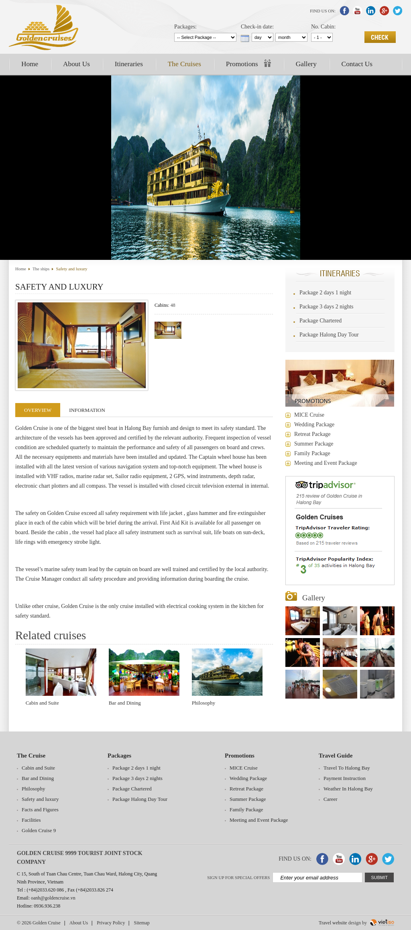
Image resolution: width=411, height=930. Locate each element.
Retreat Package (312, 434)
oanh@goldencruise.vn (53, 898)
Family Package (312, 453)
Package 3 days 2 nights (326, 307)
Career (331, 799)
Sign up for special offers (238, 877)
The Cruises (184, 64)
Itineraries (129, 64)
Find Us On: (323, 10)
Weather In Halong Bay (348, 789)
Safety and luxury (71, 268)
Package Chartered (320, 321)
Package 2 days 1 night (325, 293)
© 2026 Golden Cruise (39, 923)
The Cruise (31, 755)
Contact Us (357, 64)
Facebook (344, 11)
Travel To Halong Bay (347, 768)
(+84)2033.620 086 (45, 890)
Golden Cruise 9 (39, 830)
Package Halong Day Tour (329, 335)
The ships (41, 268)
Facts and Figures (40, 809)
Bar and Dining (125, 703)
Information (87, 410)
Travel (325, 923)
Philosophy (204, 703)
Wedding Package (314, 424)
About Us (76, 64)
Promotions (248, 63)
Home (29, 64)
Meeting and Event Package (325, 463)
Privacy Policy (111, 923)
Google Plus (384, 11)
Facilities (31, 820)
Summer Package (314, 444)
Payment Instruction (345, 778)
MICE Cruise (309, 415)
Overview (37, 410)
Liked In (371, 11)
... (245, 38)
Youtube (357, 11)
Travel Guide (335, 755)
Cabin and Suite (42, 703)
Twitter (397, 11)
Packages (119, 755)
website (339, 923)
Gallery (306, 64)
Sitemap (141, 923)
